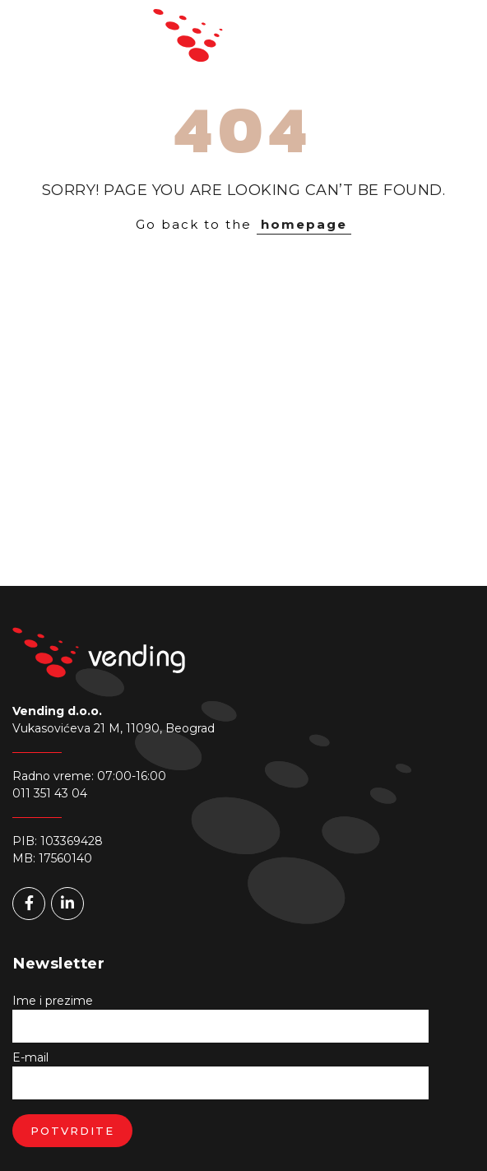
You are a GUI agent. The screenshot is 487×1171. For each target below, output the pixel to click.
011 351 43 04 (49, 793)
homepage (304, 224)
